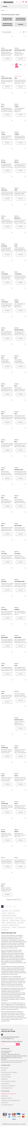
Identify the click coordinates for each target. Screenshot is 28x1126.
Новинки (4, 1079)
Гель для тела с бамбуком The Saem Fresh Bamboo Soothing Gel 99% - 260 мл (20, 557)
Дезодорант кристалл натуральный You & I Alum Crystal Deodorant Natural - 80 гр (20, 807)
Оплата (3, 1070)
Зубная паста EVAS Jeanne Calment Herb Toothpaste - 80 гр (6, 889)
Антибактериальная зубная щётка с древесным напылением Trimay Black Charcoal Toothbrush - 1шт (19, 110)
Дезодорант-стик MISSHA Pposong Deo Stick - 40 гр (19, 835)
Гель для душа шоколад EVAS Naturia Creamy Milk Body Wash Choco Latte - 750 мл (7, 529)
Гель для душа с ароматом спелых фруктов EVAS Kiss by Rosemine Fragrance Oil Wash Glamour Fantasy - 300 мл (7, 473)
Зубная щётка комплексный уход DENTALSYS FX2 (19, 53)
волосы (3, 922)
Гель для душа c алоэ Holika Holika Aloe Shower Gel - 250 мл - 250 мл (20, 333)
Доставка (4, 1068)
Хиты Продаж (6, 1077)
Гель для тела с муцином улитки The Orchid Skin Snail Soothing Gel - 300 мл (20, 585)
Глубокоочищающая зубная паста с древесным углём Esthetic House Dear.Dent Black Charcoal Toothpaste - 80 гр (20, 723)
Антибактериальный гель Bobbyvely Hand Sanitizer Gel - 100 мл (19, 137)
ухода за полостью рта (17, 988)
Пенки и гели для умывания (7, 917)
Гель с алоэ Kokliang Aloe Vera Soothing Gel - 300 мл (20, 613)
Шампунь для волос (6, 927)
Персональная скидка (9, 1072)
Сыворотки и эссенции (14, 920)
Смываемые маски (21, 927)
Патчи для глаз (5, 929)
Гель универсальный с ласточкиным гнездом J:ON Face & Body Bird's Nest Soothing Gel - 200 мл (20, 669)
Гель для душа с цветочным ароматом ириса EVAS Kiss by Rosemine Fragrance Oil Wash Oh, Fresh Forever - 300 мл (7, 501)
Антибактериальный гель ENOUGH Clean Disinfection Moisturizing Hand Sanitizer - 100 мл (7, 165)
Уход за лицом (5, 910)
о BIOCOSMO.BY (6, 1074)
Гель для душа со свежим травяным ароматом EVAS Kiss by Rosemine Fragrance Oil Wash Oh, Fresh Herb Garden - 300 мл (20, 501)
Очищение (4, 913)
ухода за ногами (19, 979)
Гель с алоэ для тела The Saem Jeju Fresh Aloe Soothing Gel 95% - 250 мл (7, 613)
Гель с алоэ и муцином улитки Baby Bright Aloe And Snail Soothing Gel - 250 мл (7, 641)
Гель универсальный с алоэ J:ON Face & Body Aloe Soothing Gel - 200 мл (7, 669)
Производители (6, 1088)
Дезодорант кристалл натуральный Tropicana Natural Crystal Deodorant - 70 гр (7, 807)
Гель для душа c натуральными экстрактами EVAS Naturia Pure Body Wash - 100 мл (7, 361)
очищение (14, 927)
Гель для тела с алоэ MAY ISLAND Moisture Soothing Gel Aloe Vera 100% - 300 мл (20, 529)
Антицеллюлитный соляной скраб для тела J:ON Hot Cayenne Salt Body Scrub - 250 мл (7, 221)
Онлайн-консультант (8, 1094)
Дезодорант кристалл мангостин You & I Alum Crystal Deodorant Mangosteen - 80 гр (20, 779)
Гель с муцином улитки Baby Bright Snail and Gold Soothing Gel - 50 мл (20, 641)
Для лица (23, 920)
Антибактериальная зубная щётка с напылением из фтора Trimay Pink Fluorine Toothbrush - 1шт (6, 137)
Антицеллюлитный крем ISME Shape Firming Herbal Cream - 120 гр (20, 193)
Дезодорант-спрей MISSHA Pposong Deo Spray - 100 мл (6, 835)
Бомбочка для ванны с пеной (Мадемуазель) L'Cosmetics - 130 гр (6, 305)
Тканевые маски (5, 920)
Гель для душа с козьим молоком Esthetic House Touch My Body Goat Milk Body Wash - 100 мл (20, 473)
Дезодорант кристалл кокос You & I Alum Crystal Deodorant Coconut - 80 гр (6, 779)
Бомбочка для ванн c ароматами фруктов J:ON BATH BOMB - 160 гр (20, 249)
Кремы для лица (11, 913)
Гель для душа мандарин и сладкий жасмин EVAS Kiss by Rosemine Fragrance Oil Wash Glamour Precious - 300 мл (7, 445)
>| (14, 906)
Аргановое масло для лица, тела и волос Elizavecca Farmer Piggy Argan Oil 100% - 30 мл (20, 221)
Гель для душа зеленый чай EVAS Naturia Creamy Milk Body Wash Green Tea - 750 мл (7, 417)
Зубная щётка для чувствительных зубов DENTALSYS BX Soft (7, 53)
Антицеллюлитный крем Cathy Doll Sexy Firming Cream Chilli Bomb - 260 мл (7, 193)
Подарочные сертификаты (10, 1100)
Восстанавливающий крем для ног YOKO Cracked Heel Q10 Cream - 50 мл (7, 333)
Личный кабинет (7, 1105)
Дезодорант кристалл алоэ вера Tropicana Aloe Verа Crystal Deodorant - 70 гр (6, 751)
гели (12, 953)
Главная (2, 10)
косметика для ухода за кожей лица (9, 915)
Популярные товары (8, 1081)
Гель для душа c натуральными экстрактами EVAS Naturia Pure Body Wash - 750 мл (20, 361)
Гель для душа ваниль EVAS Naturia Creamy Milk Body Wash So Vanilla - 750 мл (7, 389)
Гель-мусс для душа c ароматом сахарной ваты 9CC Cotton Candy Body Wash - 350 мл (20, 695)
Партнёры (4, 1102)
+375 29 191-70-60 (8, 1031)
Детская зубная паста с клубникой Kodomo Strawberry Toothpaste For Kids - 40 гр (20, 861)
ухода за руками (21, 972)
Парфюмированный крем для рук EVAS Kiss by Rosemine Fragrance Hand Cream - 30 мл (7, 110)
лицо (10, 910)
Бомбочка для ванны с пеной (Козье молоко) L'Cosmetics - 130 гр (20, 277)
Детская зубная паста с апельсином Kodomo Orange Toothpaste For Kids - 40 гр (7, 861)
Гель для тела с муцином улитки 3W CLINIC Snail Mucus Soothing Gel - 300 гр (7, 585)
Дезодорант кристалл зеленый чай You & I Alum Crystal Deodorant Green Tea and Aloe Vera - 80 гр (20, 751)
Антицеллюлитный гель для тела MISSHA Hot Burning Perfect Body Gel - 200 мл (20, 165)
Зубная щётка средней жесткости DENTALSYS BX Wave (7, 81)
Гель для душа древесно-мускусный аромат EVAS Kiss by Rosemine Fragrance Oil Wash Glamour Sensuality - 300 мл (20, 389)
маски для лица (21, 922)
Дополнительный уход (11, 922)
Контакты (4, 1096)
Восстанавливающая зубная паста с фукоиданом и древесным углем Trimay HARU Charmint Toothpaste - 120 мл (19, 305)
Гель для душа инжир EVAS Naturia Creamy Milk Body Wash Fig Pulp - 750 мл (20, 417)
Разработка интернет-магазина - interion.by (14, 1124)
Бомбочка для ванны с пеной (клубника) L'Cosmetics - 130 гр (6, 277)
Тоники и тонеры (18, 917)
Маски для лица (17, 910)
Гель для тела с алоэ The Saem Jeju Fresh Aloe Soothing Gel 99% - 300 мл (7, 557)
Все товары (5, 1083)
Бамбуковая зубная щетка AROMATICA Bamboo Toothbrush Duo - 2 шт (7, 249)
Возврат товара (6, 1098)
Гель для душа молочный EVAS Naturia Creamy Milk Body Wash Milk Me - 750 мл (20, 445)
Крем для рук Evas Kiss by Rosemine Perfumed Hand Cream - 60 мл (20, 82)
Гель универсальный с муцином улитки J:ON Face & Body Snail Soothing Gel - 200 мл (6, 697)
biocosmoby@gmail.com (7, 1038)
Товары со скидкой (8, 1085)
